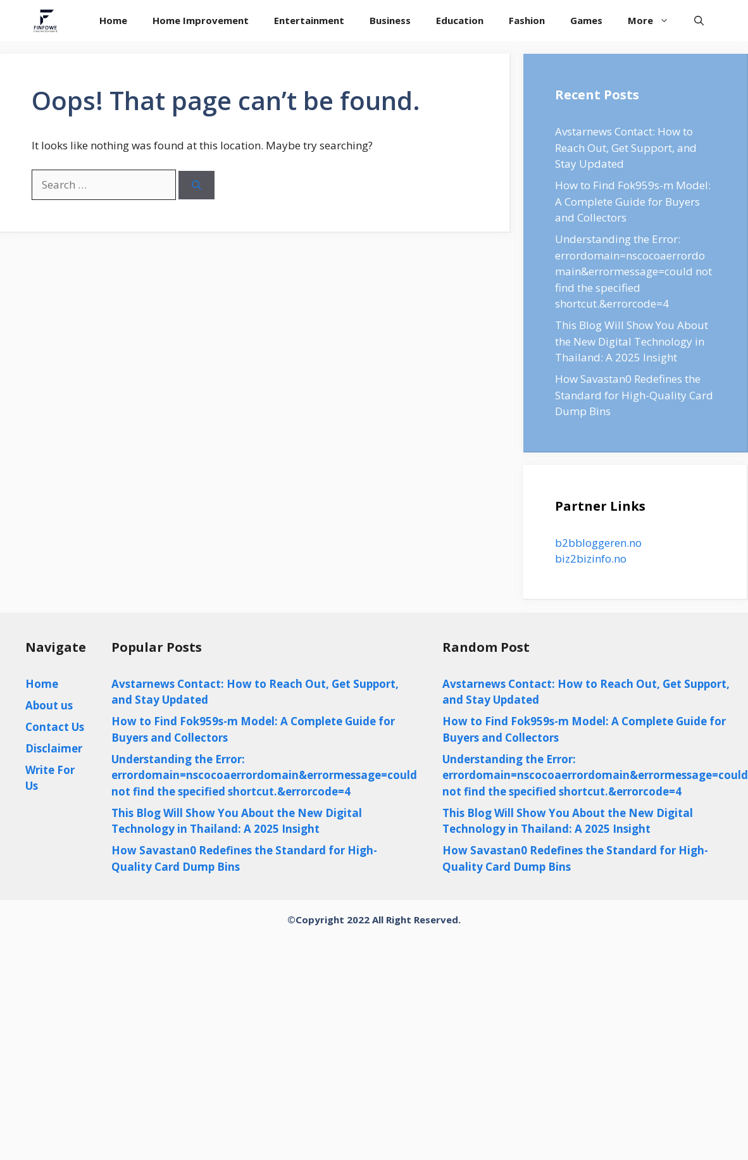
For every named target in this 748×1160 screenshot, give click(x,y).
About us (49, 705)
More (655, 20)
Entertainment (309, 20)
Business (390, 20)
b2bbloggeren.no (598, 542)
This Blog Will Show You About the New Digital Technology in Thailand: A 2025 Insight (631, 341)
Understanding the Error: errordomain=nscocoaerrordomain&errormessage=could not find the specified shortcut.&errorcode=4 (633, 271)
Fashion (527, 20)
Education (459, 20)
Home (113, 20)
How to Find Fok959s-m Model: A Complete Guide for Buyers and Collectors (633, 201)
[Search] (196, 185)
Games (586, 20)
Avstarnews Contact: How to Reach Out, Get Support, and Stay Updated (626, 147)
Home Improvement (201, 20)
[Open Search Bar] (699, 20)
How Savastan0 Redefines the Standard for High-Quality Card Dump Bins (634, 394)
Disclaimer (53, 748)
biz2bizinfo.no (590, 558)
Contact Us (54, 727)
